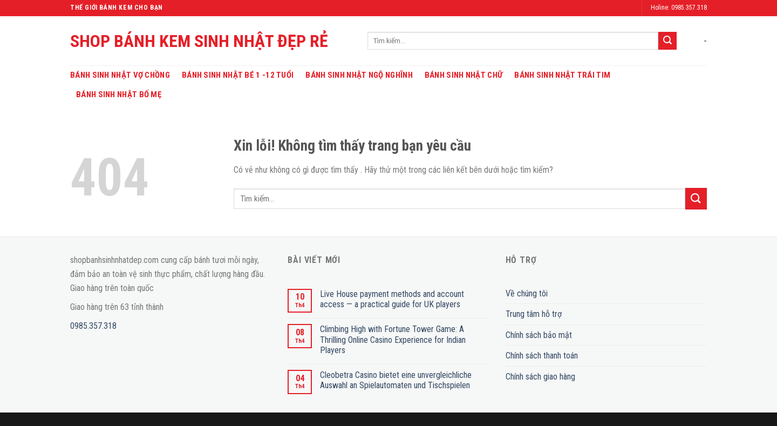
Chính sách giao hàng (540, 376)
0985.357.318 (93, 326)
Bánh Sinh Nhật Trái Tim (562, 75)
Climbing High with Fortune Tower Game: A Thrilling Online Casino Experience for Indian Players (393, 339)
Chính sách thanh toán (542, 355)
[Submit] (667, 41)
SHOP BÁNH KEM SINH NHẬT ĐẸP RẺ (199, 41)
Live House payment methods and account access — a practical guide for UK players (392, 299)
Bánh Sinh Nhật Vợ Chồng (120, 75)
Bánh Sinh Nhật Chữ (463, 75)
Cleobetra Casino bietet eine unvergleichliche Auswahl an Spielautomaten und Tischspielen (396, 380)
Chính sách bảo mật (539, 335)
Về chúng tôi (527, 293)
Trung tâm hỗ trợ (534, 314)
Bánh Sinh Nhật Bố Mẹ (118, 94)
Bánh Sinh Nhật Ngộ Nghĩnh (359, 75)
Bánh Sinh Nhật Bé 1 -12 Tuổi (238, 75)
